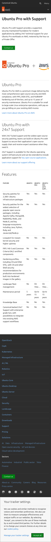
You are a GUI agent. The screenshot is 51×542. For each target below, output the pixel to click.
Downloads (7, 420)
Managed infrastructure (12, 357)
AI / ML (5, 363)
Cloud (4, 397)
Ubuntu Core (7, 380)
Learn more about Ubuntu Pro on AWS (18, 113)
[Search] (40, 3)
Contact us (8, 48)
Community (16, 482)
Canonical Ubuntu (9, 3)
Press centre (7, 486)
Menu (46, 3)
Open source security (11, 447)
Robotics (6, 369)
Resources (42, 482)
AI (3, 443)
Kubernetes (7, 352)
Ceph (4, 346)
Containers (7, 415)
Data (7, 443)
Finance (5, 466)
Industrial (18, 462)
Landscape (6, 409)
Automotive (7, 462)
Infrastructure (17, 443)
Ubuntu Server (8, 392)
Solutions (6, 437)
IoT (3, 374)
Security (5, 403)
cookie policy (12, 529)
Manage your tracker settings (16, 535)
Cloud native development (13, 451)
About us (5, 482)
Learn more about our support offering (18, 162)
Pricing (5, 432)
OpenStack (7, 340)
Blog (34, 482)
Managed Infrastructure (35, 443)
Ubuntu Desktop (9, 386)
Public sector (29, 462)
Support (5, 426)
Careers (26, 482)
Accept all (37, 535)
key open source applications (34, 158)
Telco (39, 462)
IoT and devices (28, 447)
